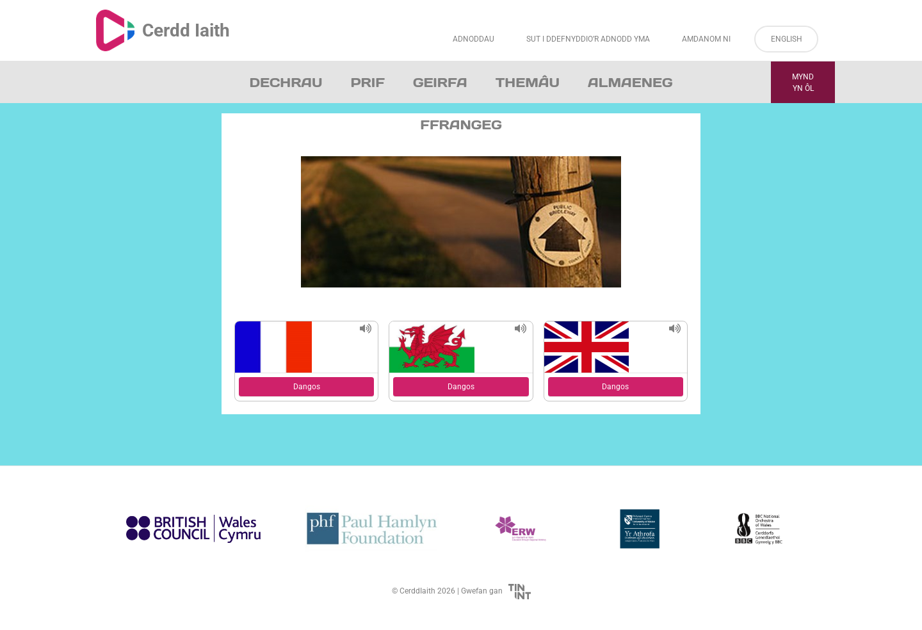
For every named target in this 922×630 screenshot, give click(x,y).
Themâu (528, 82)
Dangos (306, 386)
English (786, 39)
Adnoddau (473, 39)
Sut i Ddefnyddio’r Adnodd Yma (588, 39)
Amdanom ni (706, 39)
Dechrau (286, 82)
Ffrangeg (461, 125)
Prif (367, 82)
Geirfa (440, 82)
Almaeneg (630, 82)
